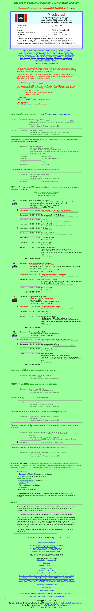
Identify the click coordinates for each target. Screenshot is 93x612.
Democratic (23, 474)
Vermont (47, 59)
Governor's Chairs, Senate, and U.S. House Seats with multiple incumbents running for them (46, 580)
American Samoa (39, 50)
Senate (48, 565)
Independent (23, 489)
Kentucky (42, 53)
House (53, 565)
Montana (48, 55)
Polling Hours (46, 563)
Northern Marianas (67, 56)
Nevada (61, 55)
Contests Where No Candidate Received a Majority (46, 551)
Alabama (25, 50)
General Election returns (24, 104)
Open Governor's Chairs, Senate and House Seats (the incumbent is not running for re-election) (46, 576)
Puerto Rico (49, 58)
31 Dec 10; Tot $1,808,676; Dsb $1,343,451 (65, 276)
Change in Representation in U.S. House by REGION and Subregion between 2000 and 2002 (46, 593)
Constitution (23, 481)
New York (39, 56)
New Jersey (23, 56)
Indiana (26, 53)
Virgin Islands (55, 59)
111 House (23, 190)
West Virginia (39, 60)
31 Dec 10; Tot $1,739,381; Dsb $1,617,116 (65, 212)
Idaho (70, 52)
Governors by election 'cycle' (46, 570)
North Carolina (47, 56)
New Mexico (31, 56)
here (72, 8)
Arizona (47, 50)
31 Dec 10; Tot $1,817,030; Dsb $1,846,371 (65, 216)
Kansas (36, 53)
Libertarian (22, 483)
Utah (42, 59)
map (15, 202)
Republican (22, 476)
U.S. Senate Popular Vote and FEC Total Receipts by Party (46, 545)
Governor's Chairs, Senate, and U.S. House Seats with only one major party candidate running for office (46, 581)
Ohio (21, 58)
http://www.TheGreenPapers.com (49, 607)
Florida (49, 52)
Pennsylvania (41, 58)
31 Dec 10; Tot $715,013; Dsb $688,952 (64, 308)
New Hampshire (69, 55)
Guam (60, 52)
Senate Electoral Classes (61, 114)
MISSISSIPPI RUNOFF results (26, 99)
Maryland (60, 53)
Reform (21, 485)
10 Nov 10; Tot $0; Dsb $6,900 (61, 221)
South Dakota (23, 59)
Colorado (67, 50)
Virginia (62, 59)
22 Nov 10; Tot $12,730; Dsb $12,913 (63, 234)
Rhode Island (58, 58)
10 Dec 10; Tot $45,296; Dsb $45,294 (63, 225)
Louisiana (49, 53)
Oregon (33, 58)
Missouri (42, 55)
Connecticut (23, 52)
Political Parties (18, 463)
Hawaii (66, 52)
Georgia (55, 52)
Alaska (31, 50)
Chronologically (45, 555)
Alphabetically (34, 555)
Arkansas (54, 50)
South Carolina (67, 58)
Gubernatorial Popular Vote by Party (46, 547)
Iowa (30, 53)
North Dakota (57, 56)
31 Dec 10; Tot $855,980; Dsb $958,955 (64, 346)
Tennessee (31, 59)
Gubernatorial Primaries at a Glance (35, 573)
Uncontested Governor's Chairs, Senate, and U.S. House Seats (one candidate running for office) (46, 579)
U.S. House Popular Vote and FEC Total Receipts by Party (46, 548)
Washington (69, 59)
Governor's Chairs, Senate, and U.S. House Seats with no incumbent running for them (46, 577)
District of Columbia (40, 52)
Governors (41, 565)
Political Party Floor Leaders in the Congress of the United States (46, 596)
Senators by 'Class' (46, 568)
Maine (54, 53)
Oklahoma (27, 58)
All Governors (32, 142)
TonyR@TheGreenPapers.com (59, 605)
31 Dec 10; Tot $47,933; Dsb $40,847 (63, 284)
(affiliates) (30, 474)
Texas (37, 59)
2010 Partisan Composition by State (46, 584)
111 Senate (47, 114)
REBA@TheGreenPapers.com (72, 603)
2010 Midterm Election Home (46, 542)
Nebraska (55, 55)
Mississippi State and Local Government (46, 63)
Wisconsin (47, 60)
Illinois (20, 53)
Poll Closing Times (58, 555)
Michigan (20, 55)
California (60, 50)
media (41, 83)
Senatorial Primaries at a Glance (58, 573)
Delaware (30, 52)
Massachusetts (69, 53)
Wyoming (54, 60)
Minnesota (28, 55)
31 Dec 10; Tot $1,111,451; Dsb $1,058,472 (65, 341)
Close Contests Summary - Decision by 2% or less (46, 549)
